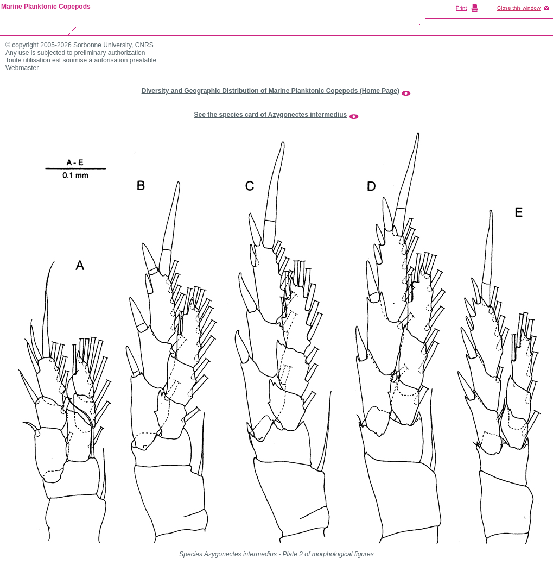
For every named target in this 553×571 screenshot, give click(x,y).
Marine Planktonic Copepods (46, 6)
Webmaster (22, 68)
